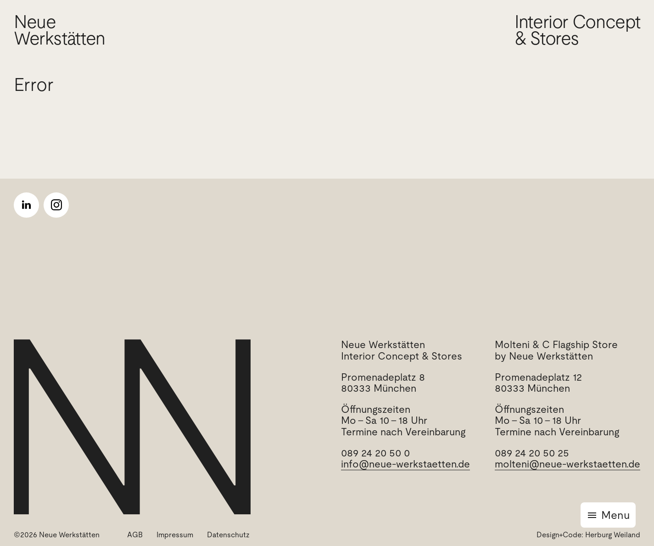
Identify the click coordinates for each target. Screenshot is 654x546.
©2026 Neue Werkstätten (57, 534)
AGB (135, 534)
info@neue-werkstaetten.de (405, 464)
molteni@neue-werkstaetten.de (567, 464)
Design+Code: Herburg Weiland (588, 534)
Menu (615, 515)
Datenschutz (228, 534)
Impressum (175, 534)
